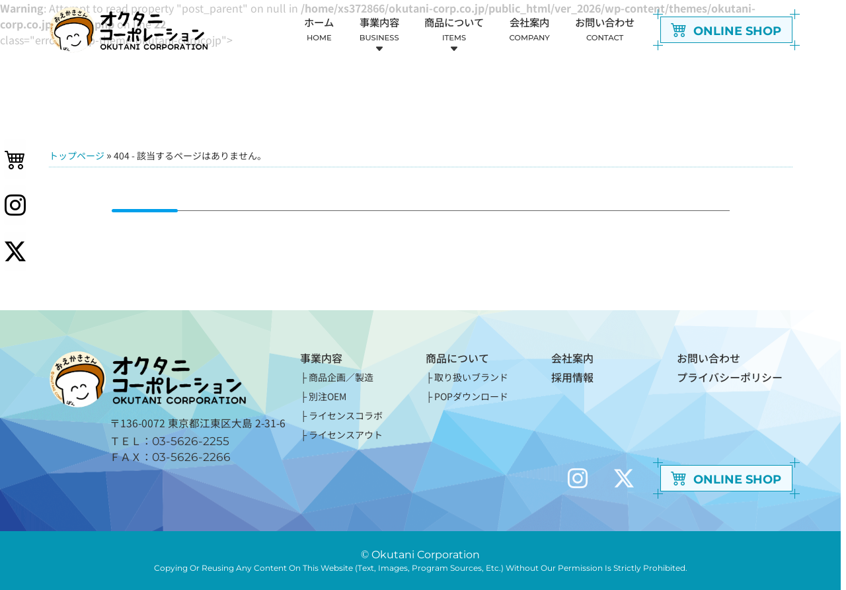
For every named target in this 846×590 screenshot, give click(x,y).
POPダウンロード (471, 396)
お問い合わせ (708, 358)
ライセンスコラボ (346, 415)
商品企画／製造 (341, 377)
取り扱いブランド (471, 377)
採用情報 (572, 377)
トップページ (76, 155)
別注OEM (327, 396)
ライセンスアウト (346, 434)
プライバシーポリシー (730, 377)
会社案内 (572, 358)
